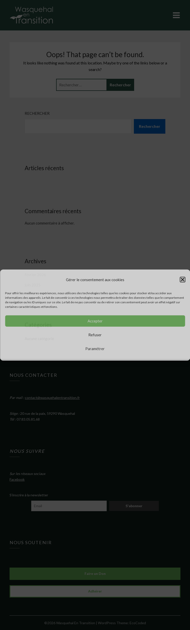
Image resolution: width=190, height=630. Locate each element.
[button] (182, 279)
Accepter (95, 321)
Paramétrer (95, 348)
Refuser (95, 334)
